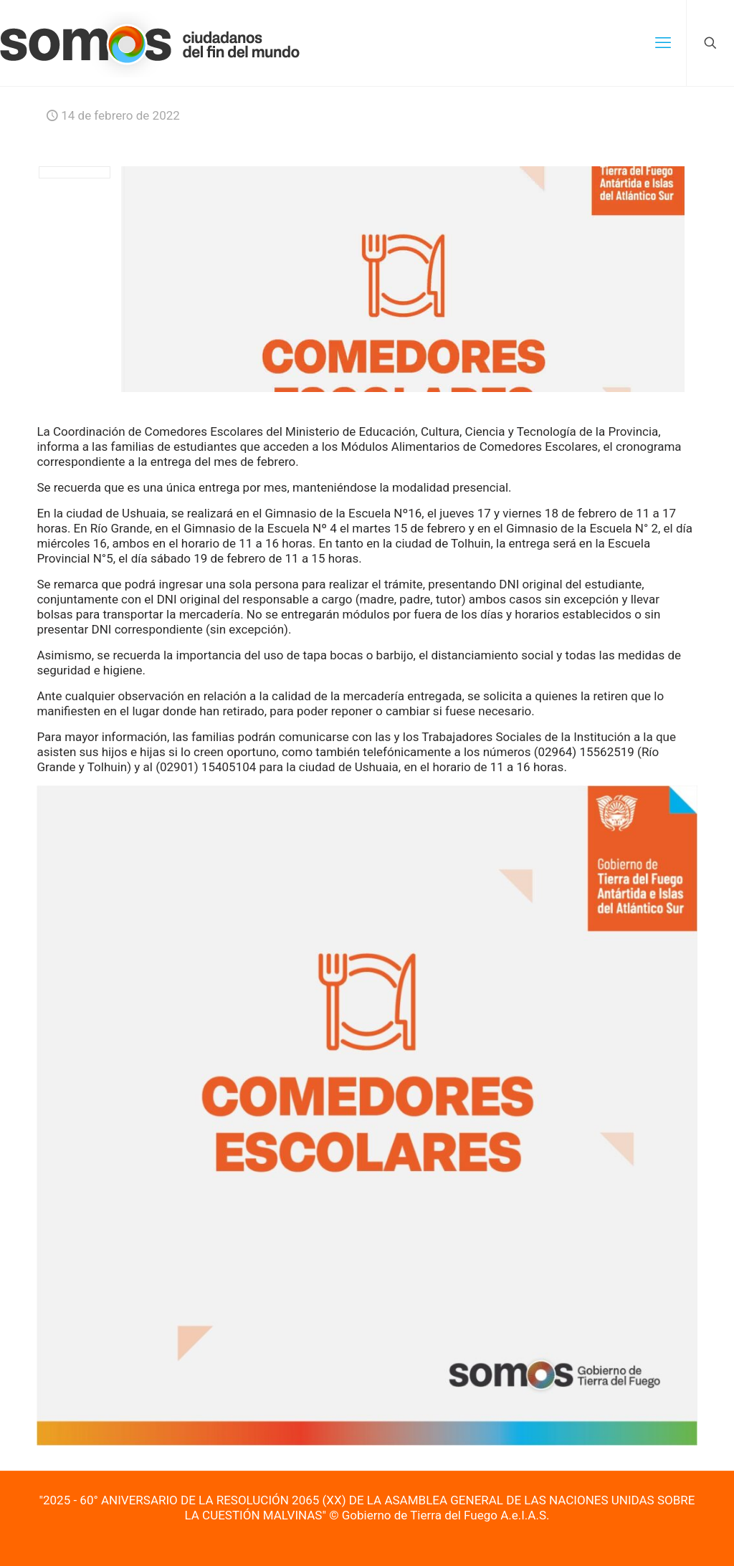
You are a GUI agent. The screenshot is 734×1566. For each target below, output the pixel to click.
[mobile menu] (663, 43)
